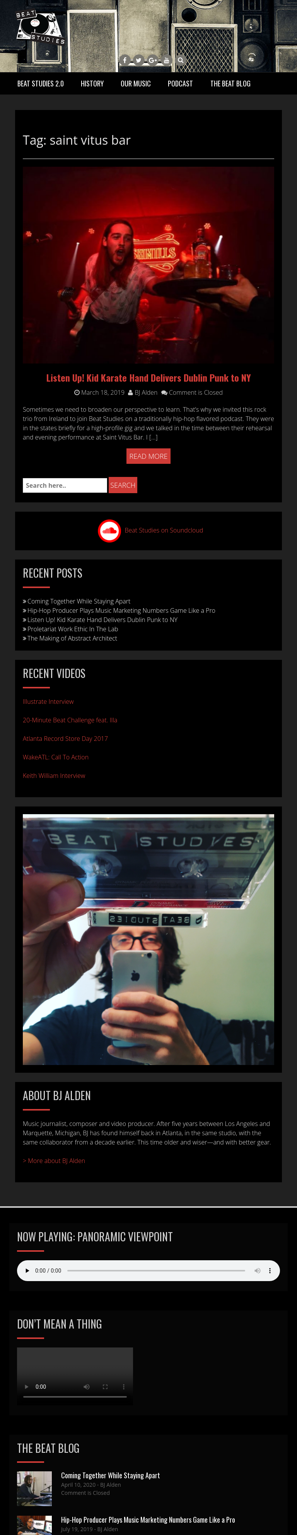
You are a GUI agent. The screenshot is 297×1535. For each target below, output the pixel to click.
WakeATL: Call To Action (56, 757)
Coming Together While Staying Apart (78, 601)
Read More (149, 456)
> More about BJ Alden (54, 1160)
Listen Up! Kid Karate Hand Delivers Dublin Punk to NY (148, 377)
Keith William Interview (54, 775)
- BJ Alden (108, 1484)
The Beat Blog (230, 83)
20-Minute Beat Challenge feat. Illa (70, 720)
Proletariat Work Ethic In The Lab (72, 629)
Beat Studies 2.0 (40, 83)
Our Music (136, 83)
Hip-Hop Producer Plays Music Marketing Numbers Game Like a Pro (121, 610)
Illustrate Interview (48, 701)
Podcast (180, 83)
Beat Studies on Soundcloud (164, 530)
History (92, 83)
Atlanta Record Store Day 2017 (65, 738)
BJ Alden (142, 392)
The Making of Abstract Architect (72, 638)
